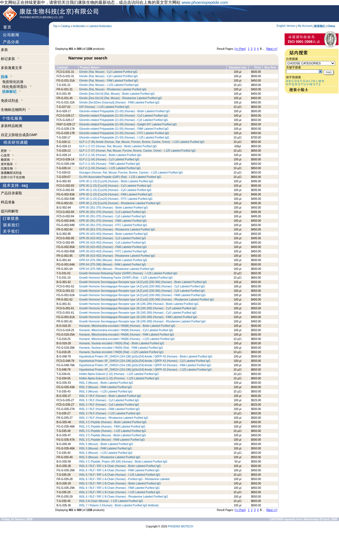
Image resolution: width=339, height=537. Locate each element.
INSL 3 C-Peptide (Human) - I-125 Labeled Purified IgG (112, 430)
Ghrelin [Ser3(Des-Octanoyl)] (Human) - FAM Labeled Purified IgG (119, 102)
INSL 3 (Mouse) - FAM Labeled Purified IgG (105, 387)
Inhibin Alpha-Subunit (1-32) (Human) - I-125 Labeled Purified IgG (119, 374)
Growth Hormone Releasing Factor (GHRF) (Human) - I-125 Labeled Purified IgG (128, 273)
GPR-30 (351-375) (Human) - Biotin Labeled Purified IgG (113, 207)
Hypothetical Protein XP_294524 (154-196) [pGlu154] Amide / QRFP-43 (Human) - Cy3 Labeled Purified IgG (144, 360)
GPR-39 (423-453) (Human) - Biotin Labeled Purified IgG (113, 233)
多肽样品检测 (11, 126)
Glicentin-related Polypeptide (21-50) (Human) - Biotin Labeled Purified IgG (124, 111)
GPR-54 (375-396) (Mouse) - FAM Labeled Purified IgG (112, 264)
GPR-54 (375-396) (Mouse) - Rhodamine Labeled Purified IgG (116, 268)
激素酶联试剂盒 (11, 172)
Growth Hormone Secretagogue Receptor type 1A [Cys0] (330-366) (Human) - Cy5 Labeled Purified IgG (142, 290)
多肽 (4, 50)
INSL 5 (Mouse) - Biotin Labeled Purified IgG (106, 444)
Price (257, 67)
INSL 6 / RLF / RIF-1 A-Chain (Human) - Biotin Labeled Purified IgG (120, 465)
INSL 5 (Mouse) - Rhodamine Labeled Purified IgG (109, 457)
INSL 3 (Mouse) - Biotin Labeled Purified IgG (106, 382)
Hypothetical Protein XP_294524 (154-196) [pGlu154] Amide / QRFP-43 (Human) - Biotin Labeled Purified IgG (145, 356)
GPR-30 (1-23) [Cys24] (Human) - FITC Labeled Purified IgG (116, 198)
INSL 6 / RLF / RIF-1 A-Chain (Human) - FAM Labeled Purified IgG (119, 470)
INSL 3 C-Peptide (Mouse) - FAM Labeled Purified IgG (112, 439)
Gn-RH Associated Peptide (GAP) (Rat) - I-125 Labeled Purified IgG (120, 176)
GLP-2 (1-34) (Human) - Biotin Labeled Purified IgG (110, 155)
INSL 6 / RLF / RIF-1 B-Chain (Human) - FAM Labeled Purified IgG (119, 487)
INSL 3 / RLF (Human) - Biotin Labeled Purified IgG (110, 395)
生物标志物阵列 (15, 110)
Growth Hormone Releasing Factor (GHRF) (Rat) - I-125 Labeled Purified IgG (126, 277)
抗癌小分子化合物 (13, 177)
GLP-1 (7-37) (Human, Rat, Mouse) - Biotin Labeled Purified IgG (118, 146)
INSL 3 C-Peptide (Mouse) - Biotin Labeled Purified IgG (112, 435)
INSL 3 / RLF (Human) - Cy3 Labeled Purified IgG (109, 400)
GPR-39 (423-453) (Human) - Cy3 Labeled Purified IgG (112, 238)
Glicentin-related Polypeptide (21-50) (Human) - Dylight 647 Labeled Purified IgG (128, 124)
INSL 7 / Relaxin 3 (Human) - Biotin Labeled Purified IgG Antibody (119, 505)
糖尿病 (5, 159)
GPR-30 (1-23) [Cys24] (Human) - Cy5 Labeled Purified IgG (115, 190)
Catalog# (62, 67)
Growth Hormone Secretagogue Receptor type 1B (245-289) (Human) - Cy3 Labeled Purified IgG (138, 308)
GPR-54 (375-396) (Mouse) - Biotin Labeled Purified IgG (113, 260)
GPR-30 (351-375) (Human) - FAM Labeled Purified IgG (113, 220)
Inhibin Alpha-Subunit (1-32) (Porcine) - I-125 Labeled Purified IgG (119, 378)
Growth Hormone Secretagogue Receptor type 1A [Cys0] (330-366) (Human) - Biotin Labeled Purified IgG (143, 282)
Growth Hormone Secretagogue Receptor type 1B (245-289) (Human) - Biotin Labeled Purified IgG (138, 303)
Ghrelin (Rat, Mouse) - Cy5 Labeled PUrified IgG (108, 76)
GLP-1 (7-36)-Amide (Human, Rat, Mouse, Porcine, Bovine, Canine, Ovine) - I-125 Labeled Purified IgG (141, 141)
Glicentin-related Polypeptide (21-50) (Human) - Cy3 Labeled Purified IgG (123, 115)
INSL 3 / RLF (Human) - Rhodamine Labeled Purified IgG (113, 417)
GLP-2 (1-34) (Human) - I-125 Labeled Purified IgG (110, 168)
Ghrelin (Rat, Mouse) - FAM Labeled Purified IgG (108, 80)
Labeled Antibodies (100, 26)
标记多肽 (10, 59)
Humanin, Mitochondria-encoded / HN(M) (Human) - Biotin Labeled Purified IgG (127, 325)
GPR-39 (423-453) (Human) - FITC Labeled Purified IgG (113, 251)
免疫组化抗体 (13, 82)
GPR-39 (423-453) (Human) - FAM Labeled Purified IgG (113, 247)
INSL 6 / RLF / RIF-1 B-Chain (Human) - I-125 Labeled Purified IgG (119, 492)
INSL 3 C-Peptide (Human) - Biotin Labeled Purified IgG (113, 422)
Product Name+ (90, 67)
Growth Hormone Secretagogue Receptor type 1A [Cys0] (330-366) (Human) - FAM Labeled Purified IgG (142, 295)
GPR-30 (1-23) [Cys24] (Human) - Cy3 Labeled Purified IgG (115, 185)
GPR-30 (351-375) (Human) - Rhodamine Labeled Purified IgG (117, 229)
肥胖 (4, 150)
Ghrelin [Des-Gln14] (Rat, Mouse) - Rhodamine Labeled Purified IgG (120, 98)
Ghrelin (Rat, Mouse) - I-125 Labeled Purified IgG (109, 84)
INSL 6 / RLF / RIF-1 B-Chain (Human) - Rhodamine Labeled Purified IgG (123, 496)
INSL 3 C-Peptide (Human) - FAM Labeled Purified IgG (112, 426)
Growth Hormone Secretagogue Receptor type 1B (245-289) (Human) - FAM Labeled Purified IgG (138, 317)
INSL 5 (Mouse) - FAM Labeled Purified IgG (105, 448)
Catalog (65, 26)
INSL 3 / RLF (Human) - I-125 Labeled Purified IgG (110, 413)
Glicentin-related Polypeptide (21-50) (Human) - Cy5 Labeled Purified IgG (123, 120)
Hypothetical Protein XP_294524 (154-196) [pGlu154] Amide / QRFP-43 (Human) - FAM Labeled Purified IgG (145, 365)
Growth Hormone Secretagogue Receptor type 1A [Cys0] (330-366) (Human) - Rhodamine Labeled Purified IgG (146, 299)
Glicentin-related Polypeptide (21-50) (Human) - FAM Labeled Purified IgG (124, 128)
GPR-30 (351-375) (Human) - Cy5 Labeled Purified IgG (112, 216)
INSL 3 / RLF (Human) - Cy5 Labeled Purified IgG (109, 404)
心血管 (5, 155)
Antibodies (79, 26)
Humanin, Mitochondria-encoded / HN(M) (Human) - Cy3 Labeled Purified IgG (126, 330)
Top (55, 26)
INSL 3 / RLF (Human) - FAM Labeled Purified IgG (109, 409)
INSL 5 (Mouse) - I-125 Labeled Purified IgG (105, 452)
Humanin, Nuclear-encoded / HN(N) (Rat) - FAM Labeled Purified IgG (121, 347)
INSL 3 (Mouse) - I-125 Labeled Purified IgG (105, 391)
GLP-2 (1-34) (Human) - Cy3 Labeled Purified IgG (109, 159)
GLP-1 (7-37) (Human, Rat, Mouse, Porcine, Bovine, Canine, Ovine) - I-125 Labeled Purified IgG (137, 150)
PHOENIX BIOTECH (180, 526)
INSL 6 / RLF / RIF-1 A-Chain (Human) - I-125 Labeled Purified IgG (119, 474)
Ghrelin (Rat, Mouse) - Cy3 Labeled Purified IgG (108, 71)
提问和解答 (10, 211)
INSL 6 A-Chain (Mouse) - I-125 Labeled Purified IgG (111, 501)
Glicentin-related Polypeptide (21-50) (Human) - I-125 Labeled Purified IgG (124, 137)
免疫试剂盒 (12, 101)
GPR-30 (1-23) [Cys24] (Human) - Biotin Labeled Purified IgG (116, 181)
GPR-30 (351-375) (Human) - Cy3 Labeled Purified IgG (112, 211)
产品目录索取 (11, 193)
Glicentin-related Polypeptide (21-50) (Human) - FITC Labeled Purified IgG (124, 133)
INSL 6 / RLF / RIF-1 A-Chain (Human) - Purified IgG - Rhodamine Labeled (124, 479)
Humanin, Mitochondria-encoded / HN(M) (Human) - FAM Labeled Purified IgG (126, 334)
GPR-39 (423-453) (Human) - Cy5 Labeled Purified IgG (112, 242)
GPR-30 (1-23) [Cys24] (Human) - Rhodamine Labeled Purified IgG (119, 203)
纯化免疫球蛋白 (16, 87)
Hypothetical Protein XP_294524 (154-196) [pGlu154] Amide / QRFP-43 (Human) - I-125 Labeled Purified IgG (145, 369)
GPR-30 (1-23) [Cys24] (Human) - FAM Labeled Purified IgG (115, 194)
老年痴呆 (7, 164)
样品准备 (8, 202)
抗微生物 (7, 168)
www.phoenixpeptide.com (205, 2)
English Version (286, 25)
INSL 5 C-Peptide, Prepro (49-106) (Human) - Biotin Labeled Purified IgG (123, 461)
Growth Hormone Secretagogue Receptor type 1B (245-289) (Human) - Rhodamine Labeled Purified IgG (142, 321)
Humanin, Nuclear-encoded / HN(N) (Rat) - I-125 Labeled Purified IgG (121, 352)
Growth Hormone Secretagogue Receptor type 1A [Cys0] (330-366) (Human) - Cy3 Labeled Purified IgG (142, 286)
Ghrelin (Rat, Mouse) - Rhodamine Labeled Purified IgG (113, 89)
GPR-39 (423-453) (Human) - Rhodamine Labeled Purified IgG (117, 255)
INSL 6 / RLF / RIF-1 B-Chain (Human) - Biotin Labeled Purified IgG (120, 483)
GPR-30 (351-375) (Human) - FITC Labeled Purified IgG (113, 225)
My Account (305, 25)
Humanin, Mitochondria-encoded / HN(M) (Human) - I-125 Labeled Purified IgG (127, 338)
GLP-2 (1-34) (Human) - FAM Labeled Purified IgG (109, 163)
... (263, 48)
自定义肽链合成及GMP (19, 135)
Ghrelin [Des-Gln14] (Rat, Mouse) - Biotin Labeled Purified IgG (117, 93)
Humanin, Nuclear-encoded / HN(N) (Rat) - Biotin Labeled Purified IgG (121, 343)
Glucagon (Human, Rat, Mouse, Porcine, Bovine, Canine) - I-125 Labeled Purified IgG (131, 172)
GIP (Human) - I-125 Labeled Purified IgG (104, 106)
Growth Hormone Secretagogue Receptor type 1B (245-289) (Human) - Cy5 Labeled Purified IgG (138, 312)
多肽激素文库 (11, 68)
